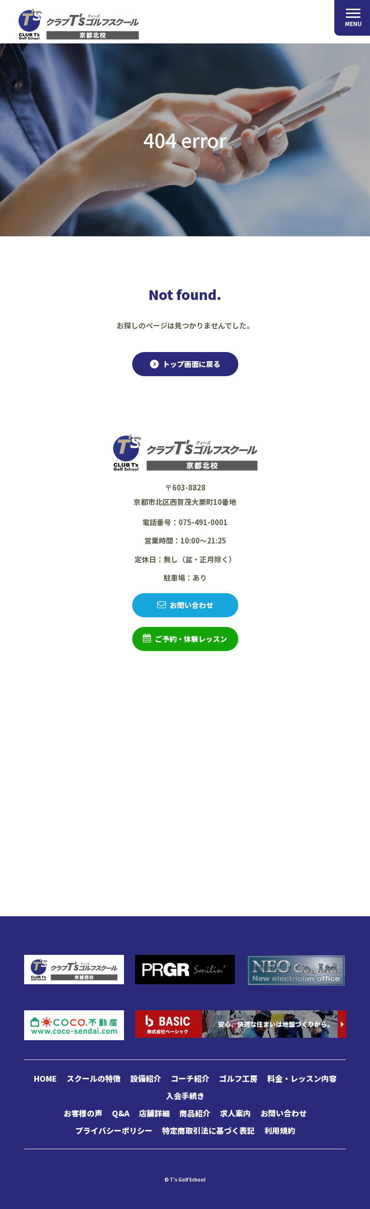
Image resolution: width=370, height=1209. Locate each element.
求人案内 (235, 1113)
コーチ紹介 (190, 1078)
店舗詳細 (154, 1113)
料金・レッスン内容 (302, 1078)
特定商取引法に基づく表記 (208, 1130)
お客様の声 (83, 1113)
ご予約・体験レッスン (191, 639)
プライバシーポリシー (113, 1130)
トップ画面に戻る (191, 364)
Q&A (120, 1113)
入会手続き (185, 1095)
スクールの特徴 (94, 1078)
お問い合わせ (191, 605)
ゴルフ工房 (238, 1078)
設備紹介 (145, 1078)
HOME (45, 1078)
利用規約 (279, 1130)
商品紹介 (194, 1113)
